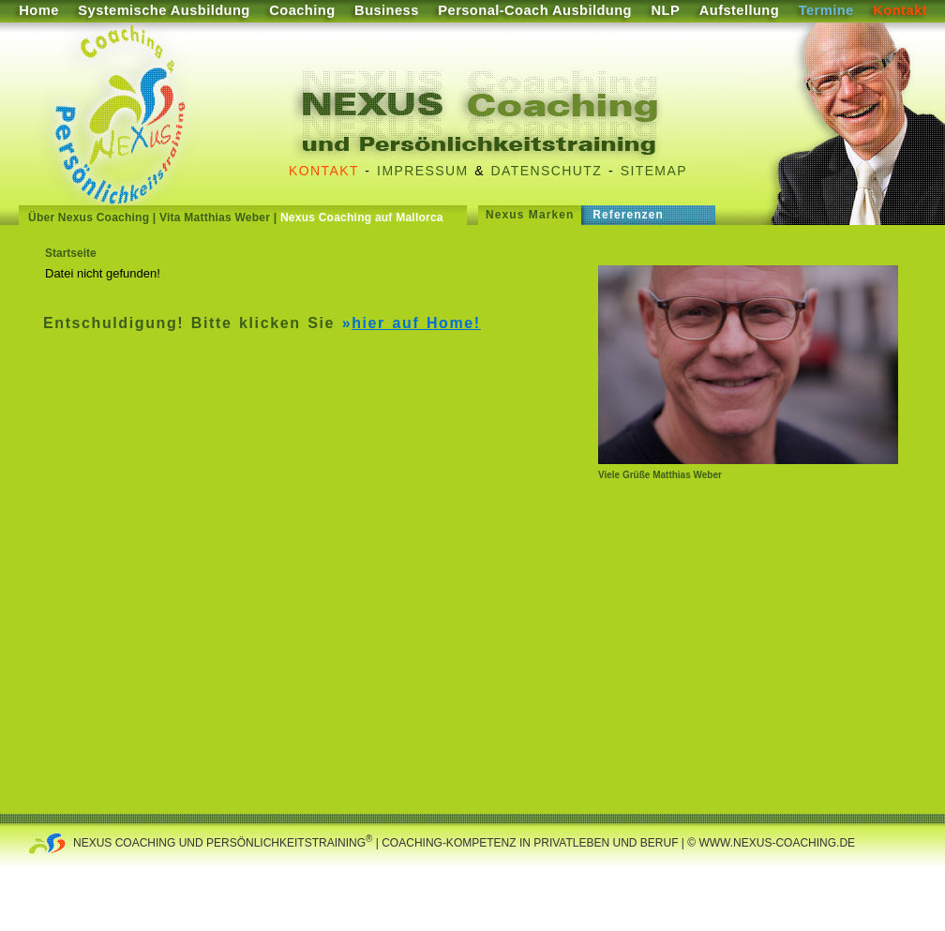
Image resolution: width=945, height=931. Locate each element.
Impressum (422, 170)
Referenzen (628, 214)
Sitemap (654, 170)
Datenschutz (547, 170)
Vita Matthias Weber (214, 217)
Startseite (71, 253)
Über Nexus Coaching (88, 217)
